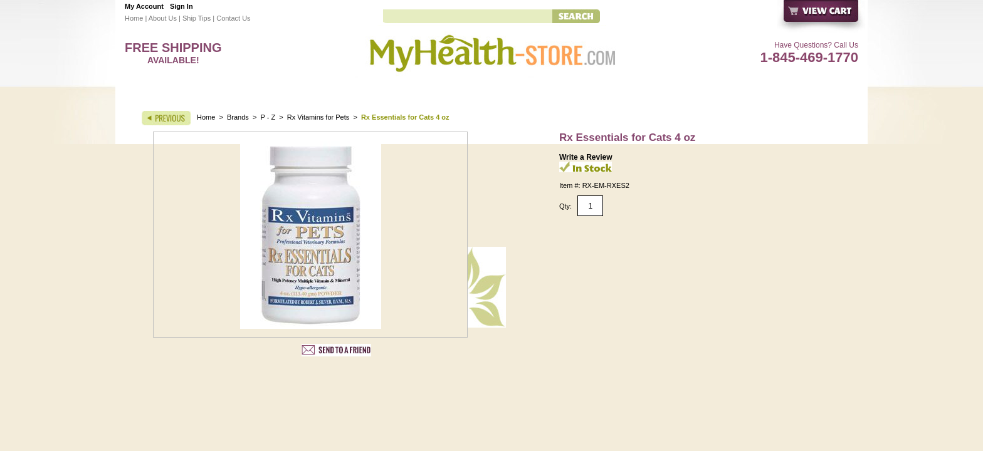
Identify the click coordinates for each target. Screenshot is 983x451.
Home (134, 18)
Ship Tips (196, 18)
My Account (144, 6)
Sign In (181, 6)
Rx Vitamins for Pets (318, 117)
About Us (163, 18)
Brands (238, 117)
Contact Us (233, 18)
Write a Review (585, 157)
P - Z (268, 117)
